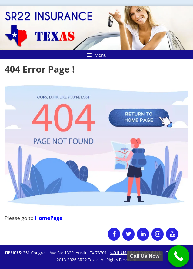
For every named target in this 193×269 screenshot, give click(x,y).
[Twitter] (128, 234)
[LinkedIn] (143, 234)
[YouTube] (172, 234)
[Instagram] (157, 234)
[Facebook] (114, 234)
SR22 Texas (88, 259)
